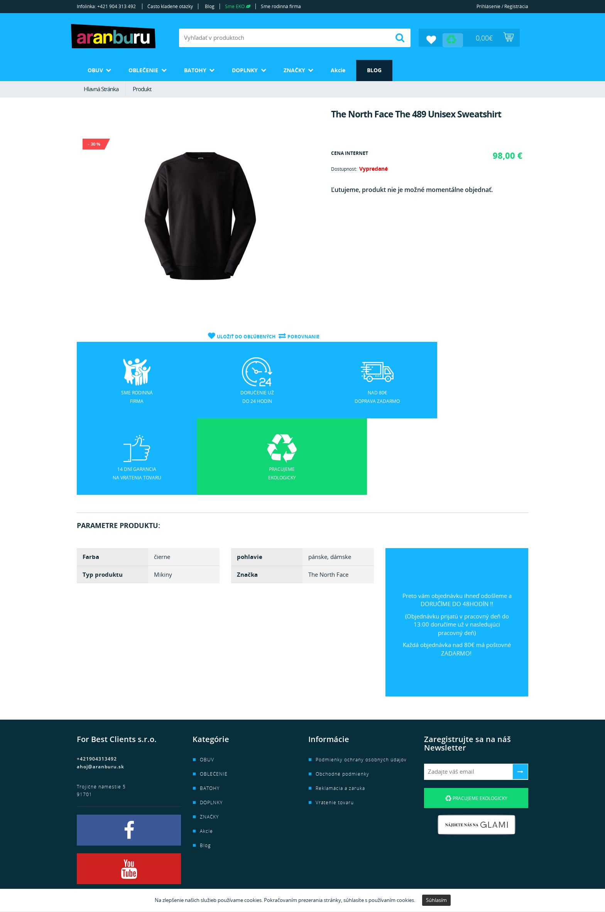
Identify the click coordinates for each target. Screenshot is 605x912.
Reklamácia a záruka (340, 710)
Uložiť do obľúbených (245, 335)
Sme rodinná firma (281, 6)
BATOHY (202, 69)
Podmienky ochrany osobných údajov (361, 682)
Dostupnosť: (344, 168)
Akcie (353, 69)
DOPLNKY (254, 69)
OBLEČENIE (147, 69)
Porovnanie (303, 335)
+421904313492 (97, 681)
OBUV (96, 69)
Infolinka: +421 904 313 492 (106, 6)
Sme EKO (237, 6)
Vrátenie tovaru (335, 725)
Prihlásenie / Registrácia (502, 6)
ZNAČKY (307, 69)
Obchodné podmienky (342, 696)
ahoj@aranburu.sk (100, 689)
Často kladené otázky (170, 6)
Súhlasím (436, 900)
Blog (210, 6)
